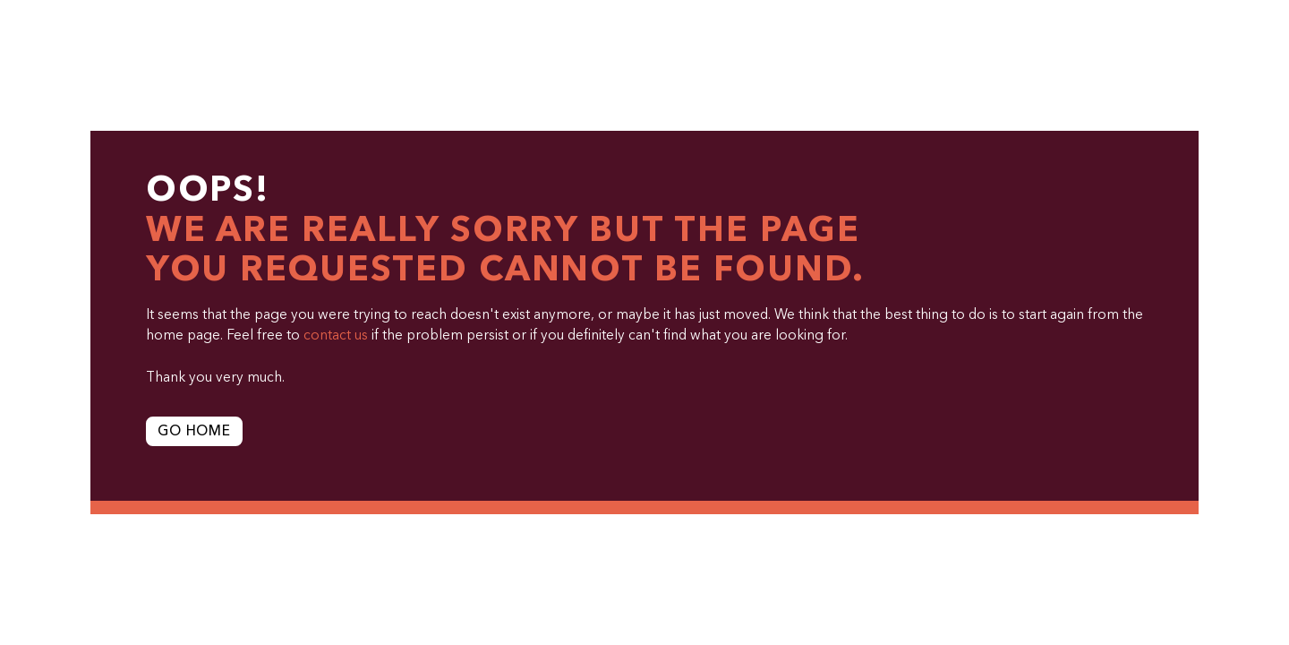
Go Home (194, 432)
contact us (335, 336)
